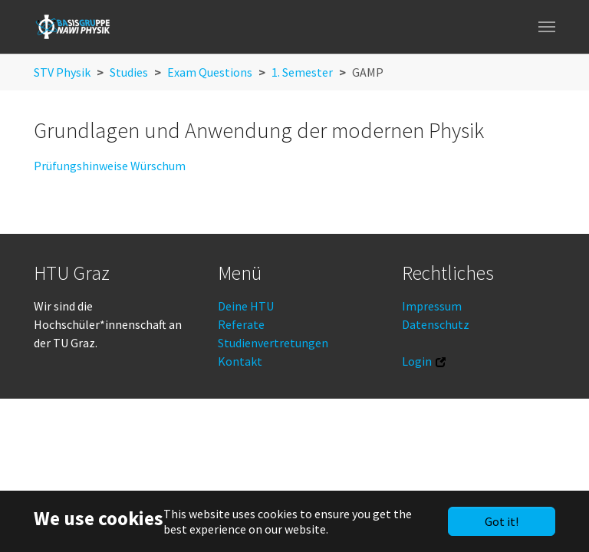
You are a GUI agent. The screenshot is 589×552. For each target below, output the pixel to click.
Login (417, 361)
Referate (241, 324)
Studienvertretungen (273, 342)
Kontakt (240, 361)
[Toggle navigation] (546, 27)
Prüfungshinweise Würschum (110, 165)
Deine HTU (246, 306)
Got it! (501, 521)
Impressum (432, 306)
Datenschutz (435, 324)
